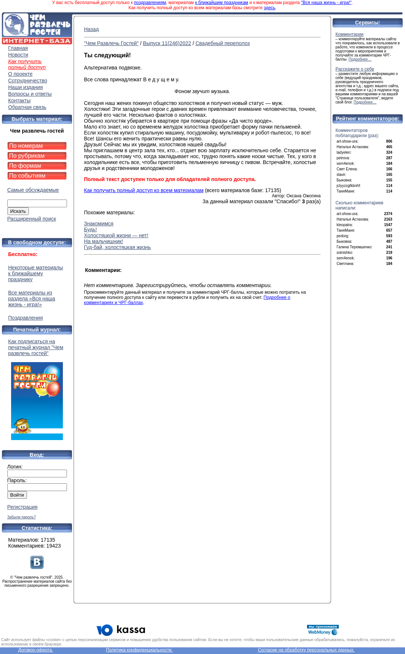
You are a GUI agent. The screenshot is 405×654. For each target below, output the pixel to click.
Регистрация (22, 507)
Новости (18, 55)
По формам (25, 166)
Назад (91, 29)
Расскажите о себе (354, 69)
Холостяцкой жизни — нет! (116, 235)
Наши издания (25, 87)
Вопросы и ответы (30, 94)
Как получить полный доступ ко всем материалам (143, 190)
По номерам (26, 146)
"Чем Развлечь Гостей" (111, 43)
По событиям (27, 176)
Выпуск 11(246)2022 (167, 43)
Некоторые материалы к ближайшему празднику (35, 273)
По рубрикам (27, 156)
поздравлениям (150, 2)
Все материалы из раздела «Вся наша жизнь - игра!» (31, 298)
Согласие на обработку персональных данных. (306, 650)
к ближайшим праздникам (221, 2)
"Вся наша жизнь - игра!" (326, 2)
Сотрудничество (27, 81)
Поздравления (25, 318)
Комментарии (349, 34)
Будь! (90, 229)
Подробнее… (360, 59)
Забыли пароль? (21, 517)
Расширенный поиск (31, 219)
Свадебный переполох (222, 43)
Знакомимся (99, 223)
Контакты (19, 100)
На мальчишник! (103, 241)
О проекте (20, 74)
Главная (18, 48)
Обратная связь (27, 107)
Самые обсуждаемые (33, 190)
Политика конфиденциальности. (139, 650)
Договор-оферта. (35, 650)
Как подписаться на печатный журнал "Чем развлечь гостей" (37, 389)
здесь (269, 7)
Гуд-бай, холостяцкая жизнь (117, 247)
